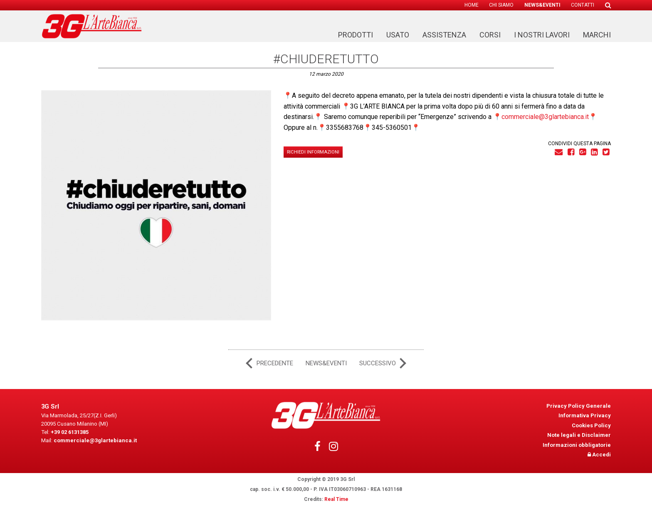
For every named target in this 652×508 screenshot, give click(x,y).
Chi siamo (501, 5)
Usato (397, 35)
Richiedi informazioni (313, 152)
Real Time (336, 499)
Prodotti (355, 35)
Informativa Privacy (584, 415)
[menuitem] (471, 5)
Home (471, 5)
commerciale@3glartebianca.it (545, 117)
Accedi (599, 454)
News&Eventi (542, 5)
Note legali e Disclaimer (579, 435)
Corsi (490, 35)
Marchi (597, 35)
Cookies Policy (591, 425)
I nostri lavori (542, 35)
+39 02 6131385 (69, 430)
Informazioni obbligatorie (577, 444)
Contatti (582, 5)
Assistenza (444, 35)
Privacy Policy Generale (578, 405)
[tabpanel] (156, 205)
